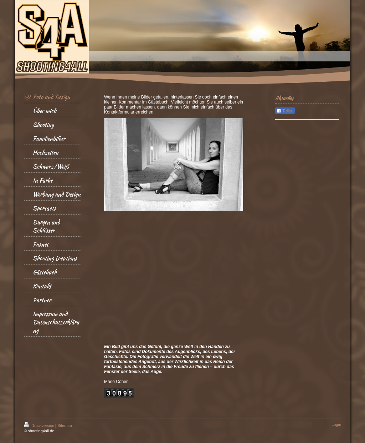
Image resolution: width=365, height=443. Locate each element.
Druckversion (39, 425)
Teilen (285, 111)
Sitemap (64, 425)
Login (336, 424)
